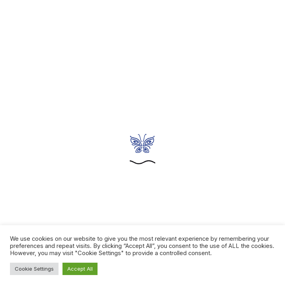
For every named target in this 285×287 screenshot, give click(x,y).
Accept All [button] (80, 268)
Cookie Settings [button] (34, 268)
